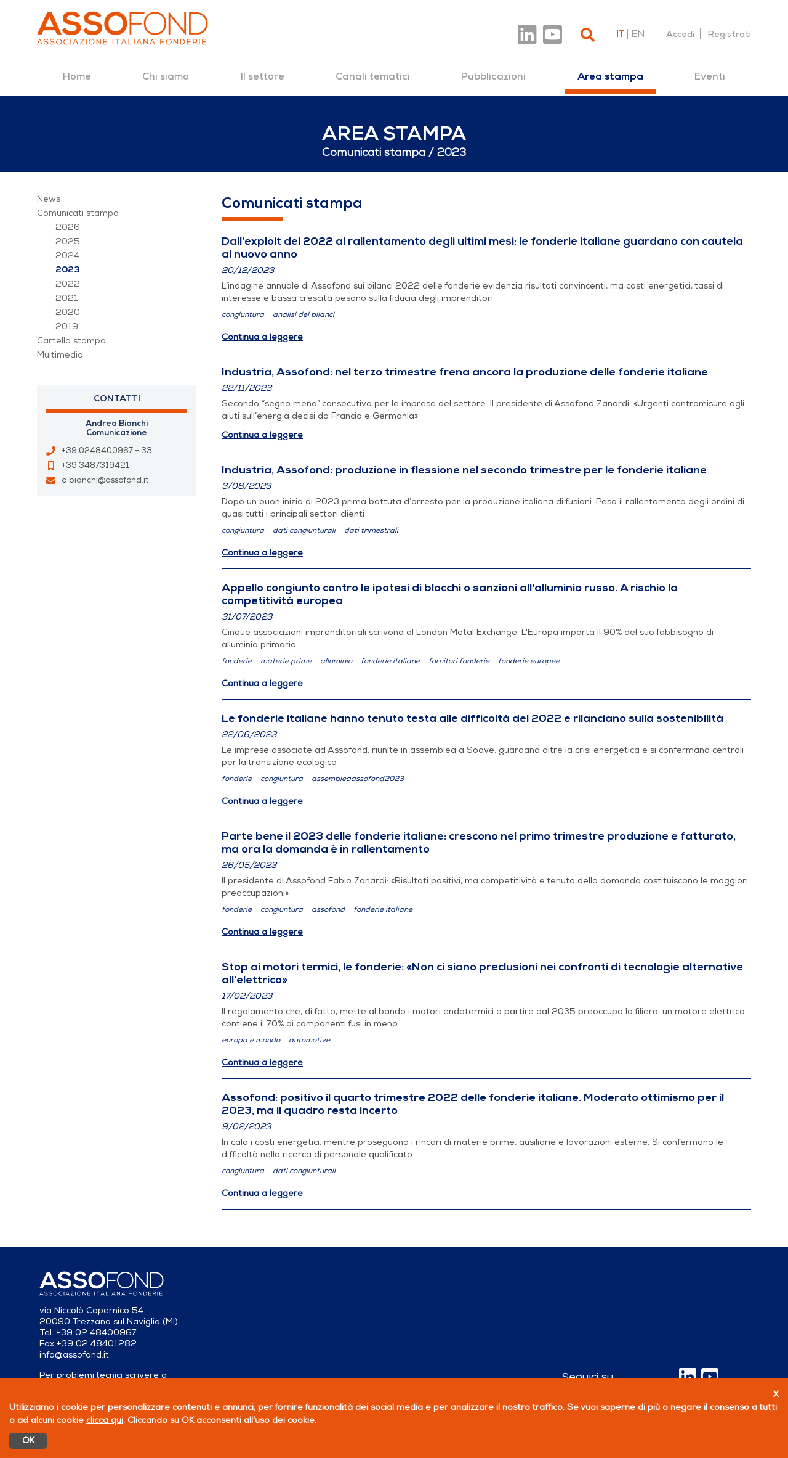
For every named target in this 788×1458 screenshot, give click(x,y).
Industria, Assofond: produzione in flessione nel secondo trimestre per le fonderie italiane (464, 470)
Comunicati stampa (78, 213)
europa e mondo (251, 1040)
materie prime (286, 661)
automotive (309, 1040)
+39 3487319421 (95, 465)
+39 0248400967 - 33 (107, 451)
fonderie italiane (390, 661)
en (638, 34)
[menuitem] (76, 76)
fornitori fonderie (458, 661)
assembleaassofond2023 (358, 778)
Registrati (729, 33)
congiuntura (243, 314)
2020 (67, 312)
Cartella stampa (71, 340)
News (48, 199)
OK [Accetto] (28, 1440)
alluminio (336, 661)
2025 (67, 241)
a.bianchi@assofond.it (105, 480)
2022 (67, 284)
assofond (328, 909)
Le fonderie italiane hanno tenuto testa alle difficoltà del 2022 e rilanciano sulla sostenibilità (472, 718)
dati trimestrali (371, 530)
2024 (67, 255)
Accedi (680, 33)
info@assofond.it (74, 1354)
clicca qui (104, 1420)
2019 (66, 326)
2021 (66, 298)
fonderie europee (529, 661)
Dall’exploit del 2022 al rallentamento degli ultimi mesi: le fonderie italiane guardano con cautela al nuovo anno (482, 247)
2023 (67, 269)
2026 (67, 227)
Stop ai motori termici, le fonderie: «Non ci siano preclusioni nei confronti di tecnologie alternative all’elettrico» (482, 973)
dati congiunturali (304, 530)
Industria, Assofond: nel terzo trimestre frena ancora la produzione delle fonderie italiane (465, 372)
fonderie (237, 661)
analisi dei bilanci (303, 314)
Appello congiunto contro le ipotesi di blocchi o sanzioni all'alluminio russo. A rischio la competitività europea (450, 594)
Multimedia (60, 355)
